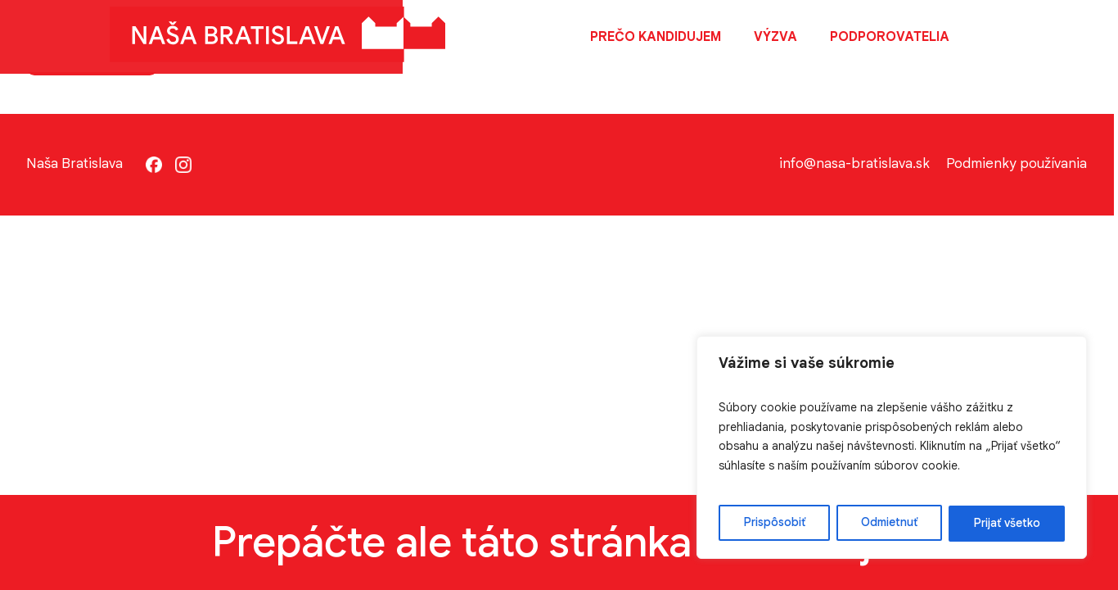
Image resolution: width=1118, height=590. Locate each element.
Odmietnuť (902, 522)
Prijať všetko (1010, 522)
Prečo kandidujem (658, 37)
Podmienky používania (1020, 165)
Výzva (778, 37)
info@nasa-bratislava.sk (857, 165)
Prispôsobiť (798, 522)
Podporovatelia (892, 37)
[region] (905, 445)
